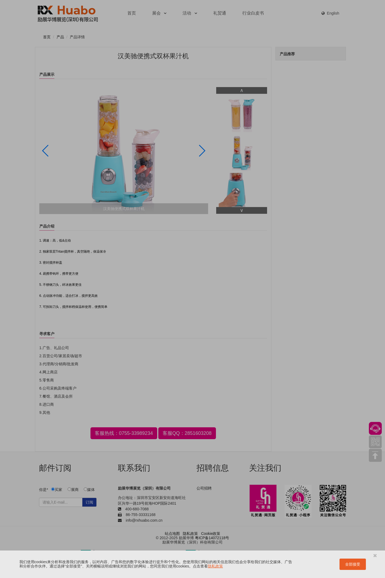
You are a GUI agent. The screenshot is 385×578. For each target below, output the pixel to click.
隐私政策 (215, 566)
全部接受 (352, 564)
